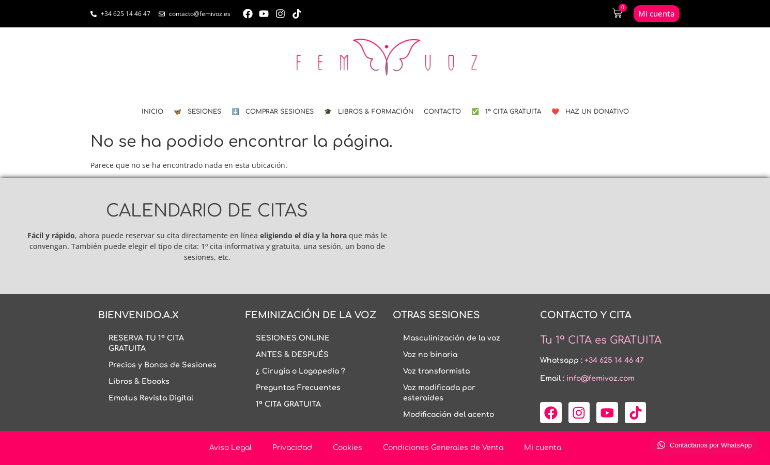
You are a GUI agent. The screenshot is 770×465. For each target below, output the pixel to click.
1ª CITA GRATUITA (288, 404)
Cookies (347, 448)
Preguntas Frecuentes (298, 388)
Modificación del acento (448, 415)
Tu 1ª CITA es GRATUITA (600, 340)
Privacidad (292, 448)
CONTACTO (442, 111)
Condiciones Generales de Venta (443, 448)
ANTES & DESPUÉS (292, 355)
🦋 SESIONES (197, 111)
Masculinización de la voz (451, 338)
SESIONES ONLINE (293, 338)
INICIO (152, 111)
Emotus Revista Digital (151, 398)
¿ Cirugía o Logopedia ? (300, 371)
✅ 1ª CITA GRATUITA (506, 111)
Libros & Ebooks (139, 381)
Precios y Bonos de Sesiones (163, 365)
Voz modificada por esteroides (439, 393)
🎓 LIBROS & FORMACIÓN (368, 111)
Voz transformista (436, 371)
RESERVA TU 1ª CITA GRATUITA (146, 343)
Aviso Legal (230, 448)
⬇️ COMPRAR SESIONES (273, 111)
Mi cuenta (542, 448)
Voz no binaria (430, 355)
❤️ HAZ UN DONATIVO (590, 111)
